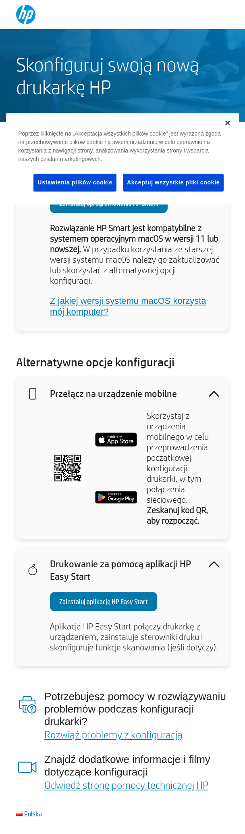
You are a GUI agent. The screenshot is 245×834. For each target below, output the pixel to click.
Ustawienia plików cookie (74, 182)
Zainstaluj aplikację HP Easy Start (103, 601)
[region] (122, 159)
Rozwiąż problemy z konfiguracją (113, 734)
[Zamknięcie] (228, 123)
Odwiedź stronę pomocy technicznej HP (126, 784)
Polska (33, 813)
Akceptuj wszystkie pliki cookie (173, 182)
